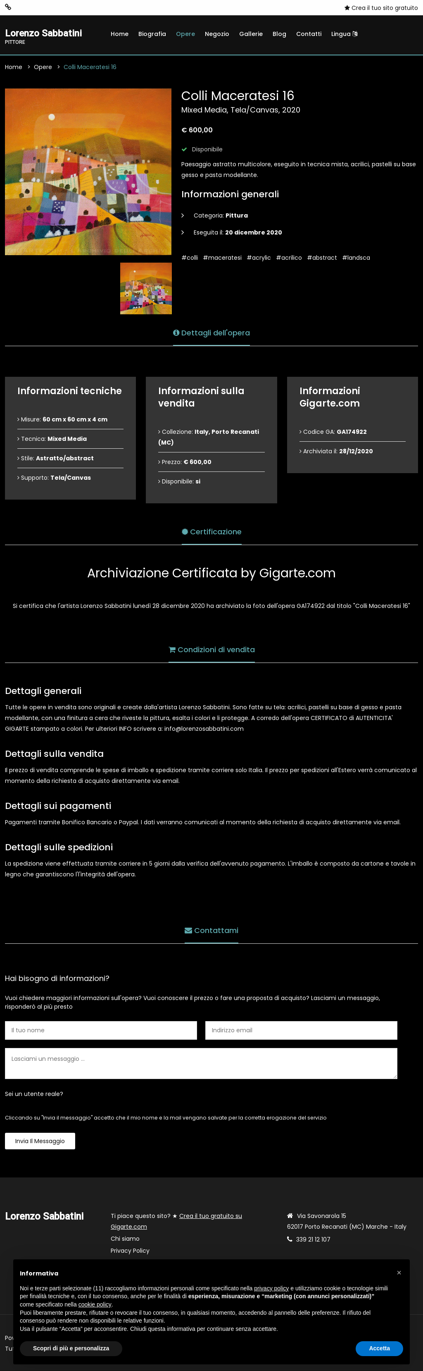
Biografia (152, 34)
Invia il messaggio (40, 1141)
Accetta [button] (379, 1348)
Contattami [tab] (211, 930)
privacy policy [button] (271, 1288)
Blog (279, 34)
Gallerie (251, 34)
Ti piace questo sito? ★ (176, 1221)
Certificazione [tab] (212, 531)
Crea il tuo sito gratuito (381, 8)
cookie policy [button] (95, 1304)
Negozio (217, 34)
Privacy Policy (130, 1251)
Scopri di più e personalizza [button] (71, 1348)
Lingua (344, 34)
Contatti (308, 34)
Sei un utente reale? (34, 1094)
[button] (399, 1272)
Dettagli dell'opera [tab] (211, 332)
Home (119, 34)
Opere (185, 34)
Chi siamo (125, 1239)
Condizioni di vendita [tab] (212, 649)
